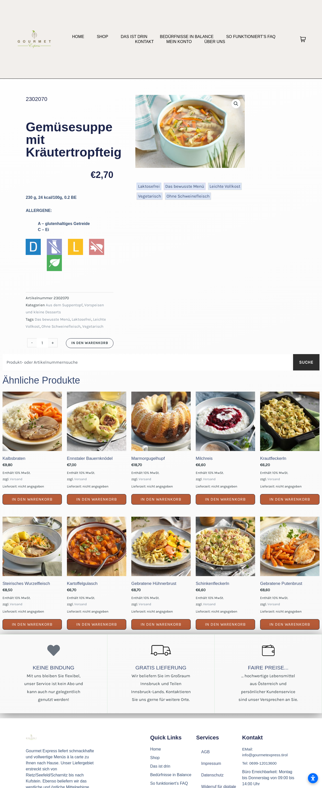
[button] (235, 103)
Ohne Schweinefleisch (61, 326)
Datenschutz (212, 775)
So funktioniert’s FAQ (250, 36)
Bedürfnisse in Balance (186, 36)
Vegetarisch (92, 326)
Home (78, 36)
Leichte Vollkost (225, 186)
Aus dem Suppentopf (64, 305)
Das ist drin (134, 36)
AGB (205, 752)
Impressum (211, 763)
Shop (102, 36)
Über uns (214, 42)
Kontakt (144, 42)
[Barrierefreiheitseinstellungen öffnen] (313, 778)
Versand (16, 479)
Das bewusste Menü (52, 319)
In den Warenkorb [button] (32, 499)
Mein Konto (179, 42)
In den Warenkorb (89, 343)
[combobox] (147, 362)
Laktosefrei (81, 319)
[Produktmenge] (42, 342)
